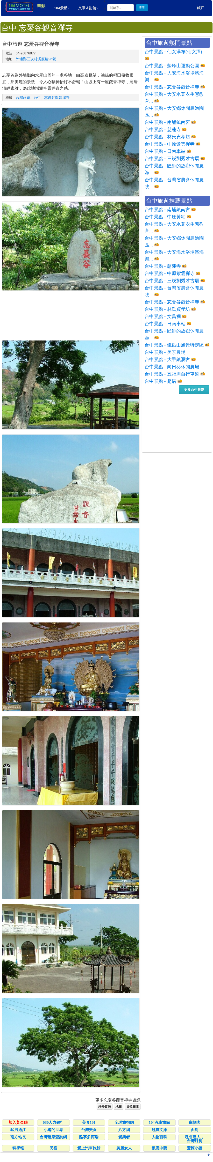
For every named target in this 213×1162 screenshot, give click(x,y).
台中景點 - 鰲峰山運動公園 (172, 65)
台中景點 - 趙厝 (160, 381)
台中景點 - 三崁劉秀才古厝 (172, 158)
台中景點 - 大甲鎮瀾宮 (167, 359)
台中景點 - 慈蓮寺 (163, 129)
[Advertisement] (71, 315)
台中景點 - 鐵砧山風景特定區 (174, 345)
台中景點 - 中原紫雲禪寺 (170, 144)
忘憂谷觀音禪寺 (57, 98)
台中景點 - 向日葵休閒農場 (172, 366)
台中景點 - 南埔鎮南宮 (167, 122)
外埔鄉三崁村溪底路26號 (36, 59)
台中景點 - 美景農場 (165, 352)
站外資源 (104, 1106)
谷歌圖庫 (132, 1106)
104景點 (62, 8)
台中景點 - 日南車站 (165, 151)
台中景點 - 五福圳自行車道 (172, 374)
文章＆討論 (88, 8)
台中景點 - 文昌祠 (163, 316)
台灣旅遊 (23, 98)
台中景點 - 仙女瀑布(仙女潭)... (175, 51)
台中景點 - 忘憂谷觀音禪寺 (172, 86)
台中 (37, 98)
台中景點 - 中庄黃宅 (165, 216)
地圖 (118, 1106)
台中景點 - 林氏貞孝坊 (167, 136)
